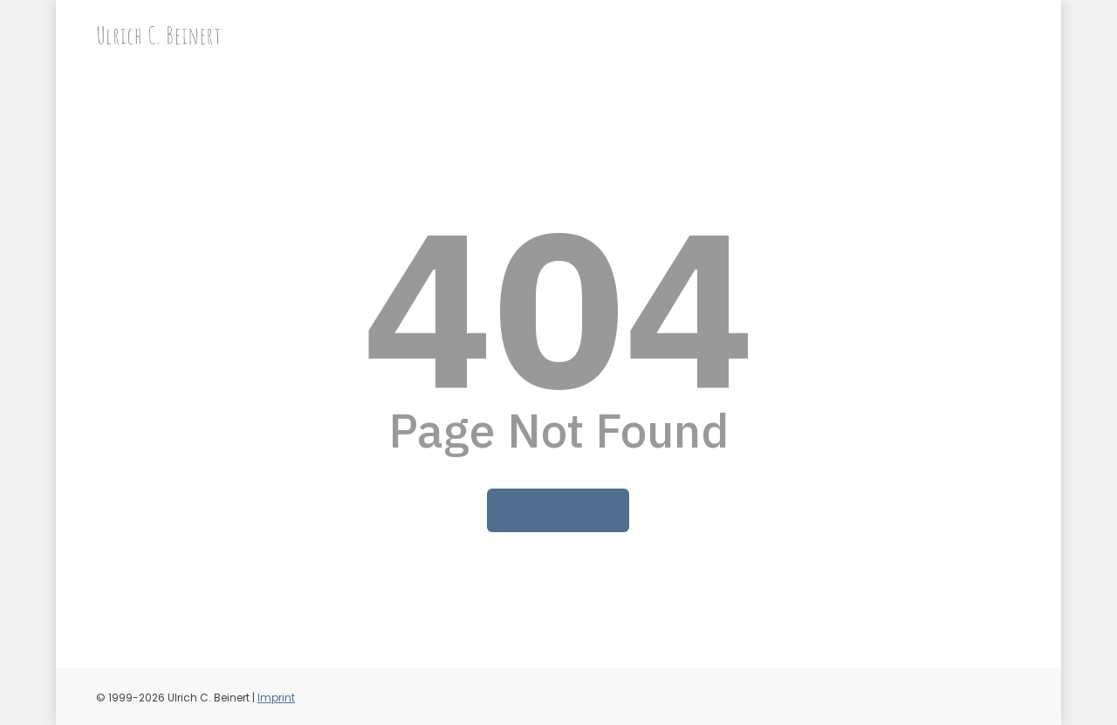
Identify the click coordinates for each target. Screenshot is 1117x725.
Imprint (276, 697)
